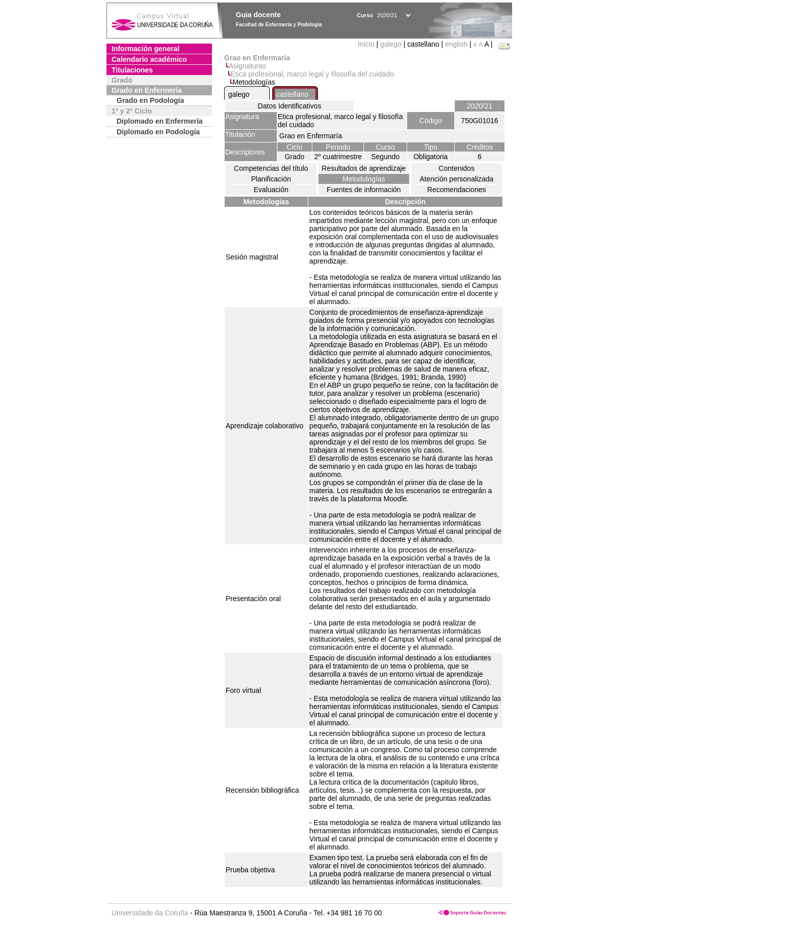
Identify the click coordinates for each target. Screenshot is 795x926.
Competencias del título (271, 168)
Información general (145, 49)
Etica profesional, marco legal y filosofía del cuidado (312, 74)
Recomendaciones (456, 190)
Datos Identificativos (289, 106)
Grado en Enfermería (147, 90)
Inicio (367, 44)
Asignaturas (247, 66)
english (456, 44)
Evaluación (271, 190)
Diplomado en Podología (158, 132)
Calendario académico (149, 59)
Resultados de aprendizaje (364, 168)
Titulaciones (132, 70)
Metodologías (363, 179)
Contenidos (457, 168)
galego (391, 44)
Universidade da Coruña (150, 913)
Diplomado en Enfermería (160, 121)
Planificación (271, 179)
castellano (292, 94)
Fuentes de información (364, 190)
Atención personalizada (457, 179)
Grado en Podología (150, 100)
